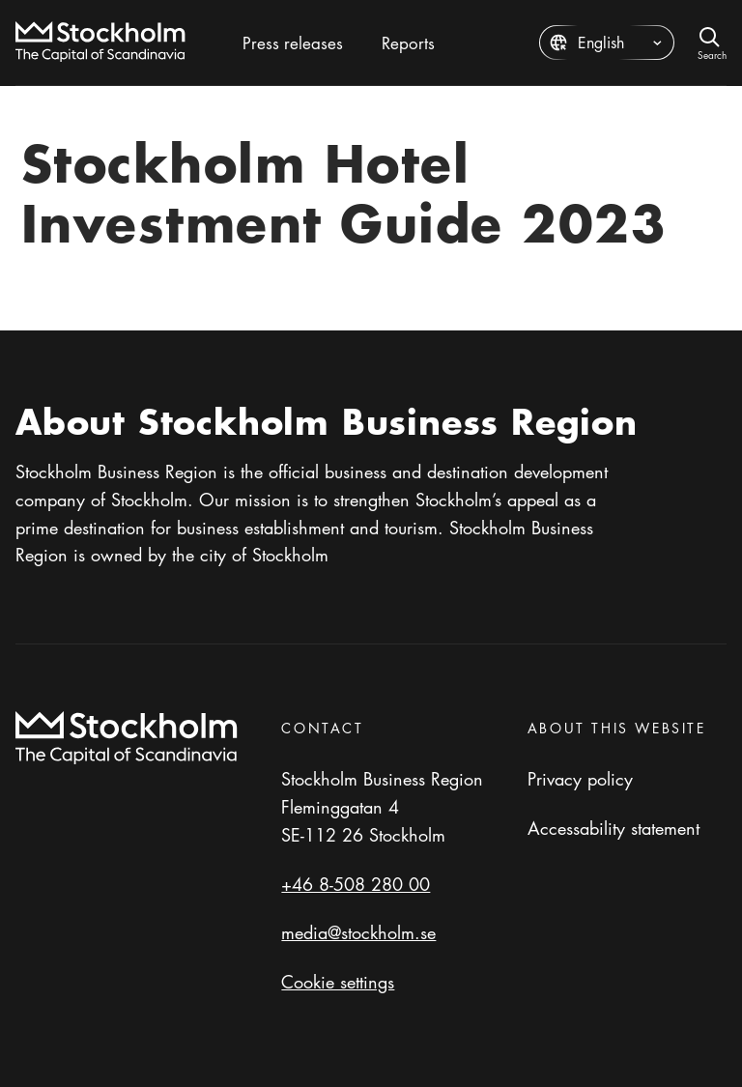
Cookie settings (337, 981)
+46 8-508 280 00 (355, 884)
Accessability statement (613, 828)
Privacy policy (580, 778)
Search (712, 53)
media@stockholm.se (358, 932)
